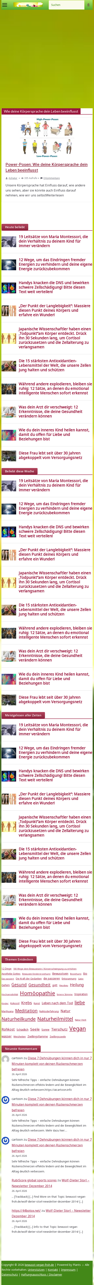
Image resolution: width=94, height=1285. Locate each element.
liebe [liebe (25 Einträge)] (80, 1002)
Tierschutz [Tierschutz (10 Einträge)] (59, 1029)
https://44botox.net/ (26, 1210)
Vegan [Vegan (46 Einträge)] (77, 1028)
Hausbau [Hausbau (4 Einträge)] (63, 985)
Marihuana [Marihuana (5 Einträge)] (7, 1011)
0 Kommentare (50, 178)
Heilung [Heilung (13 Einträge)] (77, 984)
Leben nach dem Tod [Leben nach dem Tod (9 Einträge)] (57, 1003)
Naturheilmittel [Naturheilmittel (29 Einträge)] (55, 1018)
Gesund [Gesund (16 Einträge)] (19, 984)
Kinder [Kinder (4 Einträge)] (5, 1003)
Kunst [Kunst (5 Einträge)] (37, 1003)
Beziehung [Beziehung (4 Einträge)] (75, 973)
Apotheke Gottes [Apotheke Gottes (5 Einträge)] (11, 973)
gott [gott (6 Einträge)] (54, 985)
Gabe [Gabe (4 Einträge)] (80, 978)
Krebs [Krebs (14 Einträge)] (26, 1002)
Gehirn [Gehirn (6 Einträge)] (6, 985)
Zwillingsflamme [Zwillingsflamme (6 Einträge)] (37, 1036)
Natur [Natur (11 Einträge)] (65, 1010)
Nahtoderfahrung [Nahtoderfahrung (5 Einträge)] (49, 1011)
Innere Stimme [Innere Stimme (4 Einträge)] (65, 994)
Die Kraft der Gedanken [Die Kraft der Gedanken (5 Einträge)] (29, 978)
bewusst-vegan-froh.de (39, 1265)
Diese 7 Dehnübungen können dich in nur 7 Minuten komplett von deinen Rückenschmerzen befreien (52, 1064)
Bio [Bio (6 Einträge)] (85, 973)
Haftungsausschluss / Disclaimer (41, 1274)
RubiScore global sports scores (34, 1180)
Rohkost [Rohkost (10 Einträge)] (8, 1029)
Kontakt (53, 1269)
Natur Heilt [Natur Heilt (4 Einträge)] (80, 1019)
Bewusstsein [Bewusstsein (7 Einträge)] (60, 973)
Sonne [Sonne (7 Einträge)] (45, 1029)
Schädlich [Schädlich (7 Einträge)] (22, 1029)
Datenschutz (10, 1274)
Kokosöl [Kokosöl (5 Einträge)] (14, 1003)
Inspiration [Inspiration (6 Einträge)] (81, 994)
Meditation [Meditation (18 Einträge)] (26, 1010)
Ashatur (13, 178)
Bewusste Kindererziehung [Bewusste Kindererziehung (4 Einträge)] (36, 973)
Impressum (68, 1269)
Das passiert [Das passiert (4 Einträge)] (8, 978)
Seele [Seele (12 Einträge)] (35, 1029)
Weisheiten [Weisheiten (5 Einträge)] (19, 1036)
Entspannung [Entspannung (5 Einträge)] (69, 978)
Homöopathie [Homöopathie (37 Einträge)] (37, 993)
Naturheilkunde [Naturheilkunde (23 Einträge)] (19, 1019)
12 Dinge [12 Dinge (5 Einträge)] (6, 968)
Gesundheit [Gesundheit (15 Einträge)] (39, 984)
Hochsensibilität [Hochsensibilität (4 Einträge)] (10, 994)
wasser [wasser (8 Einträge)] (7, 1036)
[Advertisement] (47, 59)
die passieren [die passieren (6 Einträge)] (51, 978)
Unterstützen (36, 1269)
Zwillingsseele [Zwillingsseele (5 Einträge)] (58, 1036)
